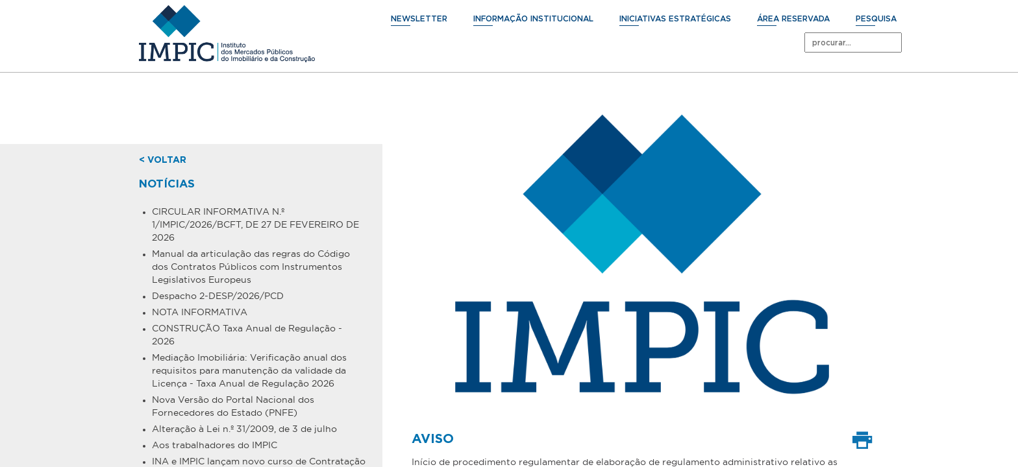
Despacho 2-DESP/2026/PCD (218, 296)
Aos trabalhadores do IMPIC (214, 445)
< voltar (162, 160)
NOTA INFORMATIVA (199, 312)
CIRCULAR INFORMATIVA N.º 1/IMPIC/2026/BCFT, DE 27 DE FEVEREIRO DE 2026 (255, 224)
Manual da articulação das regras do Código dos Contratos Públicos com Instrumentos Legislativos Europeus (251, 266)
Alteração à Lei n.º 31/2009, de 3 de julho (244, 429)
